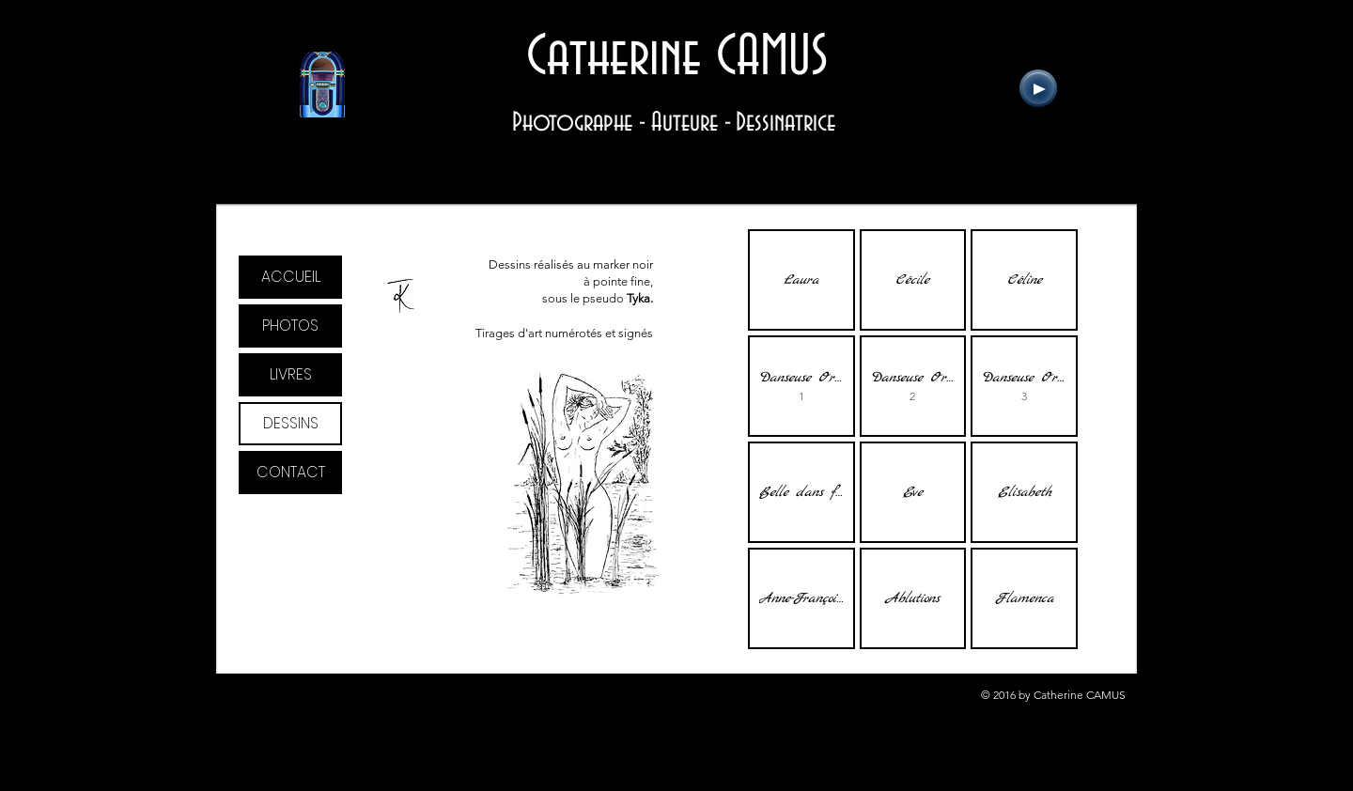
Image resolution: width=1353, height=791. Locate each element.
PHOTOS (290, 325)
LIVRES (291, 374)
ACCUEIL (290, 276)
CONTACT (291, 472)
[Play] (1038, 88)
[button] (801, 280)
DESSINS (291, 423)
